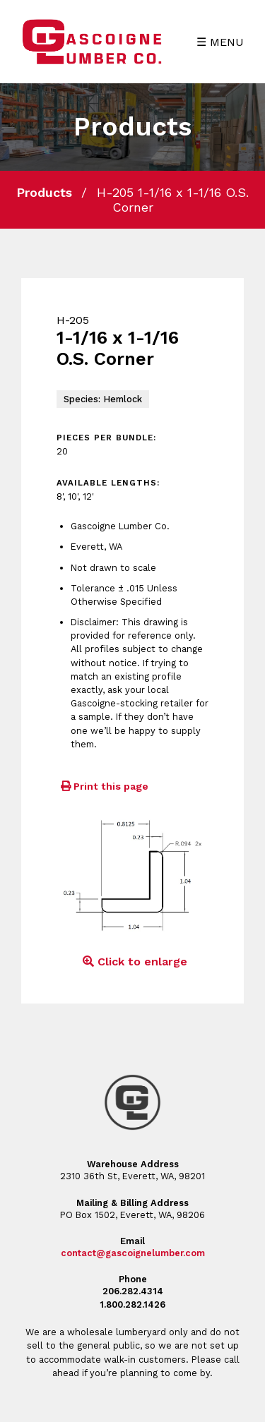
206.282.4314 (132, 1291)
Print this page (102, 786)
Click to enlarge (132, 961)
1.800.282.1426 (132, 1304)
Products (44, 192)
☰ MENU (220, 42)
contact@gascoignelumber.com (133, 1253)
